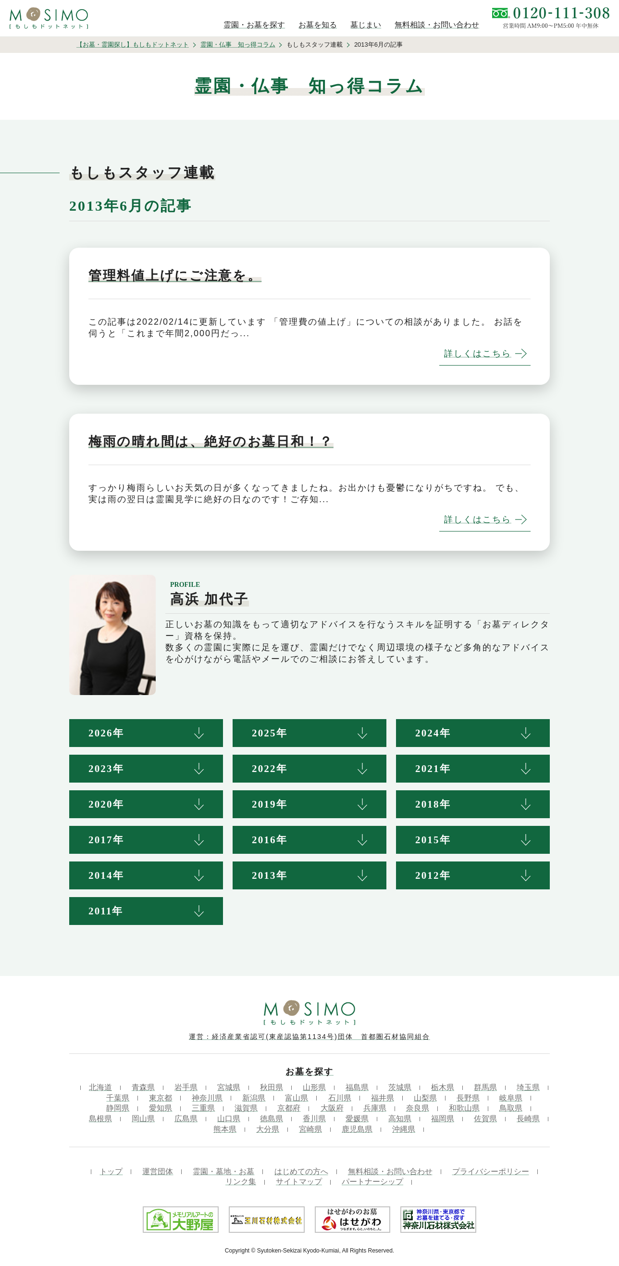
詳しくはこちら (477, 353)
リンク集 (240, 1181)
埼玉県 (528, 1087)
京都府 (288, 1108)
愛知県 (160, 1108)
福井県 (382, 1098)
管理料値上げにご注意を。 (174, 275)
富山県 (296, 1098)
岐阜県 (510, 1098)
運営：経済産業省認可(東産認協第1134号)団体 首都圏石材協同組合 (309, 1036)
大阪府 (332, 1108)
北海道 (100, 1087)
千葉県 (117, 1098)
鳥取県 (510, 1108)
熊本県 (224, 1129)
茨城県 (399, 1087)
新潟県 (253, 1098)
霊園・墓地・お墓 (223, 1171)
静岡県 (117, 1108)
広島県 (186, 1118)
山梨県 (425, 1098)
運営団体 (157, 1171)
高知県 (399, 1118)
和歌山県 (464, 1108)
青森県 (143, 1087)
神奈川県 (207, 1098)
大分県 (267, 1129)
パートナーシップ (372, 1181)
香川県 (314, 1118)
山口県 (228, 1118)
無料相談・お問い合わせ (390, 1171)
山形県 (314, 1087)
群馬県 (485, 1087)
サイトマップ (299, 1181)
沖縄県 (403, 1129)
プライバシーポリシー (490, 1171)
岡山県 (143, 1118)
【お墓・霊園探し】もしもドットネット (132, 44)
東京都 (160, 1098)
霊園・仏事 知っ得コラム (237, 44)
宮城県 (228, 1087)
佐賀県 (485, 1118)
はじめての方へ (301, 1171)
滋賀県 (246, 1108)
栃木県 (442, 1087)
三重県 (203, 1108)
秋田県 (271, 1087)
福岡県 (442, 1118)
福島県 (357, 1087)
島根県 (100, 1118)
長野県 (468, 1098)
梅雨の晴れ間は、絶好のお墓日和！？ (211, 441)
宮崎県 (310, 1129)
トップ (111, 1171)
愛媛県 (357, 1118)
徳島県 (271, 1118)
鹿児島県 (357, 1129)
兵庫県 (374, 1108)
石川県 (339, 1098)
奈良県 (417, 1108)
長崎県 (528, 1118)
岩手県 (186, 1087)
